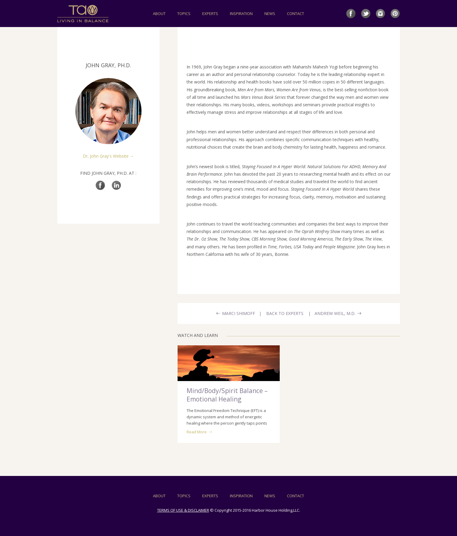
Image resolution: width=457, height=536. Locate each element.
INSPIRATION (241, 13)
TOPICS (183, 13)
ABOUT (159, 13)
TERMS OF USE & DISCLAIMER (183, 510)
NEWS (269, 13)
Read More (199, 432)
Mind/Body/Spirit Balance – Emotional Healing (227, 394)
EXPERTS (210, 13)
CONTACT (295, 13)
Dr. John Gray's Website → (108, 156)
